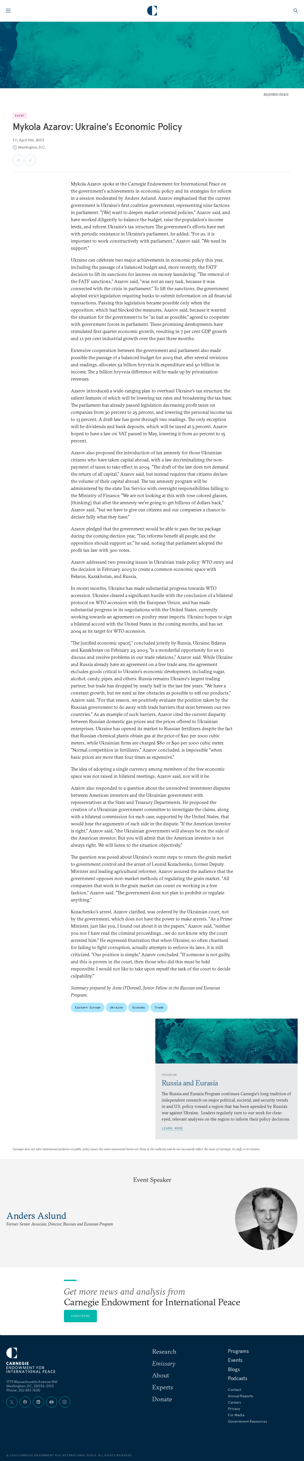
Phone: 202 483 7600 (23, 1390)
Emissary (163, 1363)
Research (164, 1351)
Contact (234, 1389)
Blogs (234, 1369)
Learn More (172, 1128)
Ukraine (116, 1007)
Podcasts (237, 1378)
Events (235, 1360)
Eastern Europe (87, 1007)
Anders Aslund (36, 1215)
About (160, 1375)
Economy (138, 1007)
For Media (236, 1415)
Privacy (234, 1408)
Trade (159, 1007)
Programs (238, 1351)
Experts (162, 1387)
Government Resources (247, 1421)
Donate (162, 1399)
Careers (234, 1402)
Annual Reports (240, 1396)
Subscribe (80, 1316)
